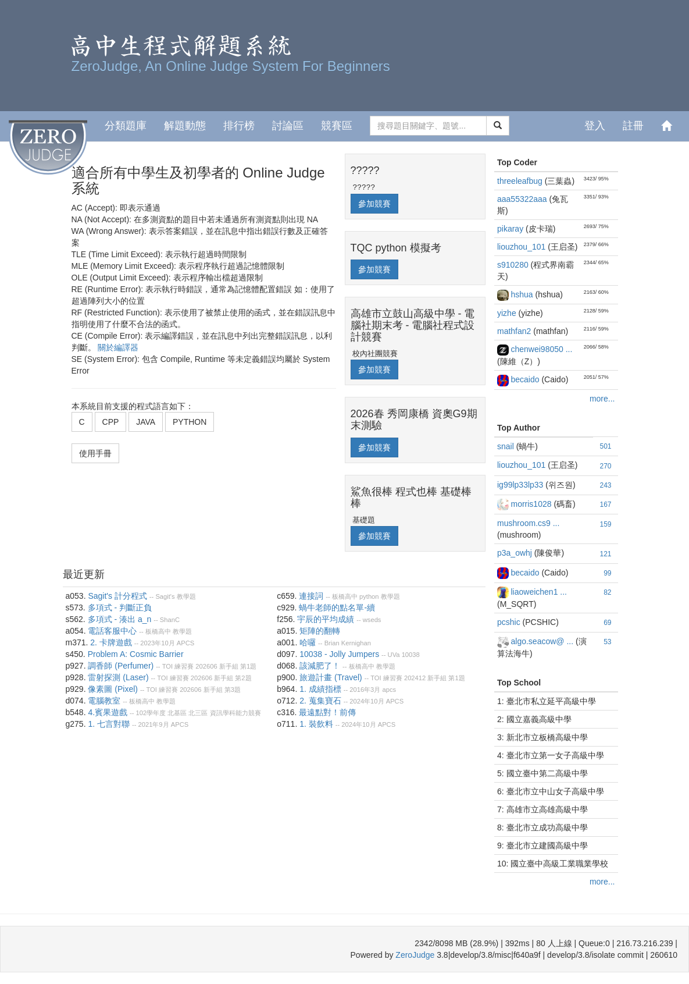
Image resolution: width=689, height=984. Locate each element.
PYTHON (189, 422)
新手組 (228, 666)
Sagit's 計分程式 (117, 596)
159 (605, 524)
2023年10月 (157, 643)
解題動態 (185, 126)
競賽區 (336, 126)
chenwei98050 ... (541, 349)
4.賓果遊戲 (107, 712)
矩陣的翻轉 (319, 630)
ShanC (170, 619)
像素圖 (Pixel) (113, 689)
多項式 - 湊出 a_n (120, 619)
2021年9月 (153, 724)
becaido (525, 379)
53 (607, 642)
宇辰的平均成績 (325, 619)
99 (607, 573)
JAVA (145, 422)
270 (605, 466)
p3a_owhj (515, 552)
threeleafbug (521, 181)
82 (607, 592)
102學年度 (151, 712)
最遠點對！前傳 (327, 712)
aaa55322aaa (523, 199)
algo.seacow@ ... (543, 641)
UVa (394, 654)
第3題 (232, 689)
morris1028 (532, 504)
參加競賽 (374, 203)
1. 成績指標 (320, 689)
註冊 (633, 126)
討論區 (288, 126)
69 (607, 623)
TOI (167, 666)
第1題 (248, 666)
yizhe (508, 313)
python (369, 596)
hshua (522, 294)
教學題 (182, 631)
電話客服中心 (112, 630)
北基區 (177, 712)
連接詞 (311, 596)
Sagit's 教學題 (175, 596)
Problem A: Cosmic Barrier (136, 654)
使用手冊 (95, 453)
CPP (110, 422)
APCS (185, 643)
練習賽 (184, 666)
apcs (389, 689)
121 (605, 554)
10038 (411, 654)
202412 (415, 677)
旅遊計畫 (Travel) (330, 677)
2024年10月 (366, 701)
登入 (594, 126)
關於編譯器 (118, 347)
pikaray (511, 228)
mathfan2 (515, 331)
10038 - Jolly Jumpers (339, 654)
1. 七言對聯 (109, 724)
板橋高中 (158, 631)
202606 (206, 666)
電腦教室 (104, 700)
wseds (372, 619)
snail (506, 446)
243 (605, 485)
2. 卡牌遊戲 (111, 642)
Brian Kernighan (347, 643)
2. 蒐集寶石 (320, 700)
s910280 (514, 264)
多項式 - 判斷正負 (120, 607)
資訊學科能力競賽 (235, 712)
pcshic (510, 622)
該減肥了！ (319, 665)
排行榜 (239, 126)
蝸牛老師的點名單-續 (337, 607)
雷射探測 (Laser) (118, 677)
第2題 (243, 677)
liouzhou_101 (522, 246)
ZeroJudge (414, 955)
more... (602, 398)
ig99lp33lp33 (521, 484)
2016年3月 (364, 689)
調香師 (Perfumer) (120, 665)
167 (605, 504)
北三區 (198, 712)
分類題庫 (126, 126)
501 (605, 446)
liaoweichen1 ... (538, 591)
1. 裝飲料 (316, 724)
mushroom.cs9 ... (528, 523)
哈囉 (307, 642)
